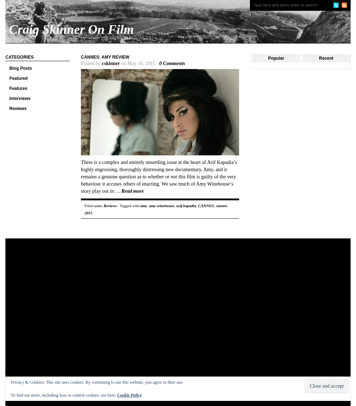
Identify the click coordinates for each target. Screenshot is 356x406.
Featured (18, 78)
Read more (132, 191)
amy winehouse (161, 206)
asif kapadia (186, 206)
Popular (276, 58)
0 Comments (172, 63)
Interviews (20, 98)
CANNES (206, 206)
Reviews (18, 108)
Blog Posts (20, 68)
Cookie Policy (129, 395)
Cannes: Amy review (105, 57)
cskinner (111, 63)
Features (18, 88)
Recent (326, 58)
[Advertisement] (67, 313)
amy (143, 206)
